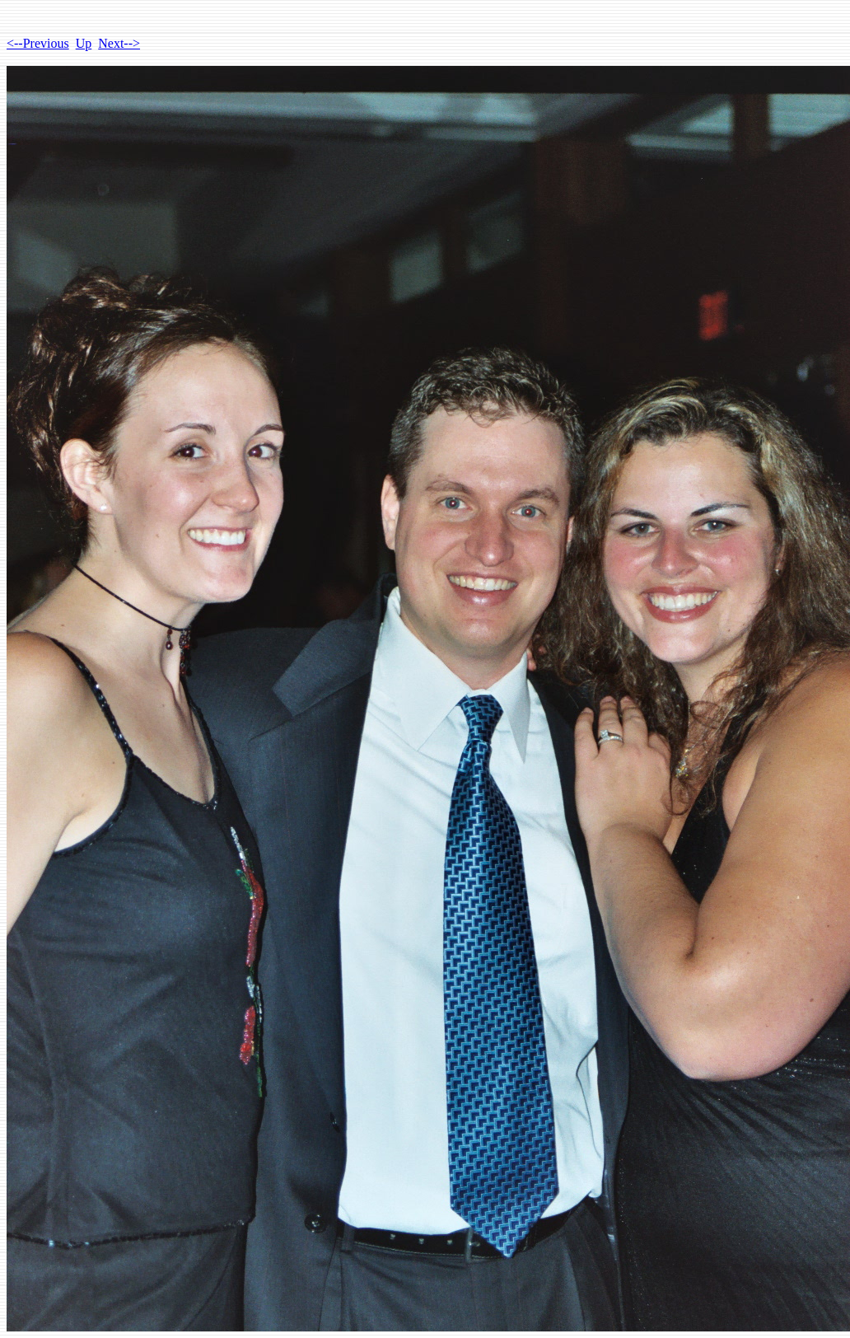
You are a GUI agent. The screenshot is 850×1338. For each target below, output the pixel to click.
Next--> (119, 43)
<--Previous (38, 43)
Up (84, 43)
